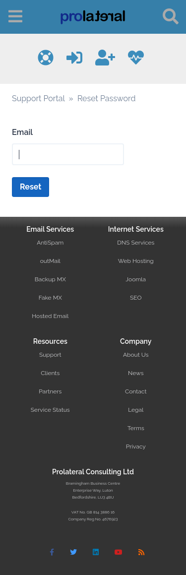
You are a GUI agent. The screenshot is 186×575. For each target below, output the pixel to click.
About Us (136, 354)
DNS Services (135, 242)
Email (22, 132)
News (135, 373)
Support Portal (38, 98)
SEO (135, 297)
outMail (50, 260)
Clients (50, 373)
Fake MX (50, 297)
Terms (135, 428)
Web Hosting (136, 260)
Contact (135, 391)
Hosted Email (50, 316)
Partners (50, 391)
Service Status (50, 409)
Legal (135, 409)
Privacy (136, 446)
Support (50, 354)
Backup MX (50, 279)
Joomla (135, 279)
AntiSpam (50, 242)
